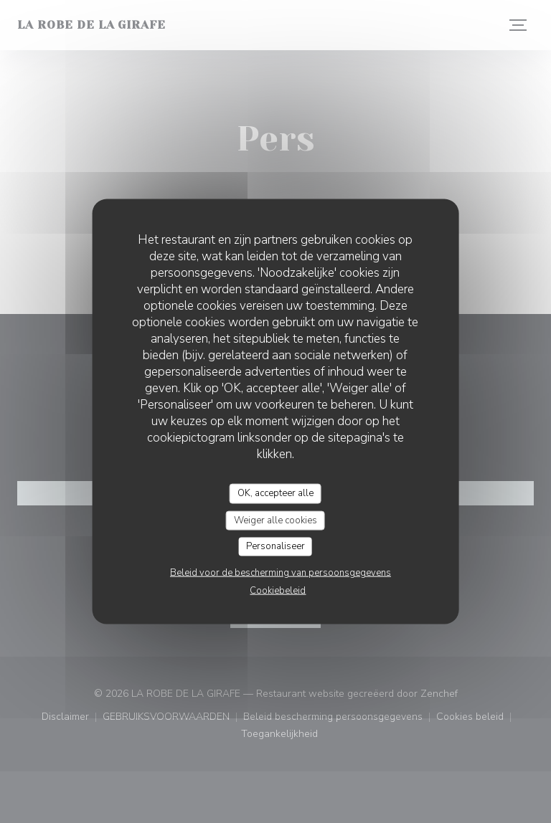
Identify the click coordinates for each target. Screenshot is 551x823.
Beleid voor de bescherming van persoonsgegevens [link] (280, 572)
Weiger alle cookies (275, 519)
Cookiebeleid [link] (278, 590)
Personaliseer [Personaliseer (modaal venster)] (275, 546)
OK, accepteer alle (275, 493)
